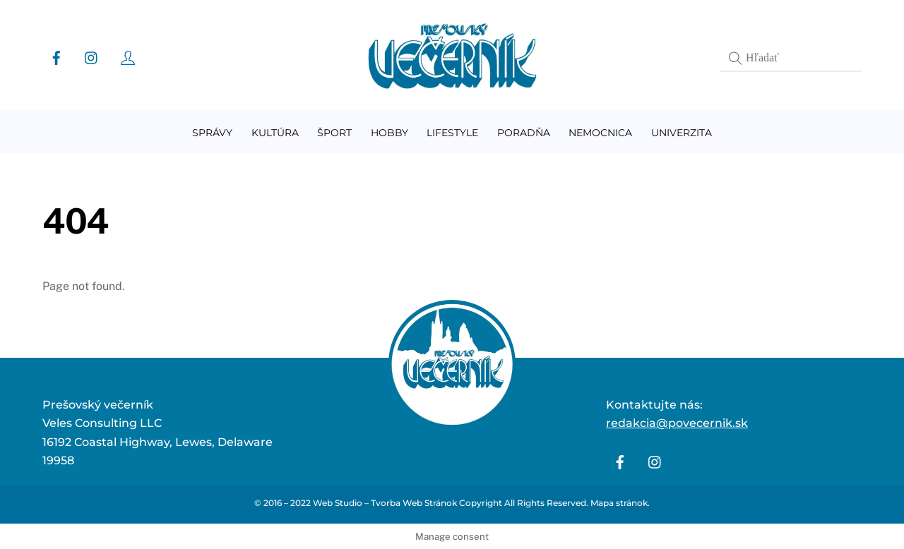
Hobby (389, 132)
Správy (212, 132)
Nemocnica (600, 132)
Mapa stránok (619, 502)
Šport (334, 132)
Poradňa (523, 132)
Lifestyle (452, 132)
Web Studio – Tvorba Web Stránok (385, 502)
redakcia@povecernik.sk (677, 423)
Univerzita (681, 132)
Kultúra (275, 132)
